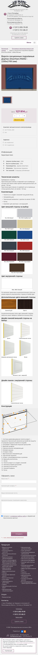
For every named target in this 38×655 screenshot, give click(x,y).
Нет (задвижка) (9, 145)
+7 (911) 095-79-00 (20, 27)
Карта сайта (19, 617)
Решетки (23, 572)
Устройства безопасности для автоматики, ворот (28, 556)
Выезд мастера (6, 597)
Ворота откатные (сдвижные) (7, 548)
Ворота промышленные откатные (9, 554)
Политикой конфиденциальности (25, 643)
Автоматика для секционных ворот (7, 590)
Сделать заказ (19, 38)
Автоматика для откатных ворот (9, 586)
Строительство (25, 574)
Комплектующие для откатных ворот (27, 566)
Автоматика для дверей (28, 560)
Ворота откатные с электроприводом (7, 557)
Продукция (5, 545)
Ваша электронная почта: (9, 493)
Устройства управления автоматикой (28, 553)
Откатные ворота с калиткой (7, 551)
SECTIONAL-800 (9, 130)
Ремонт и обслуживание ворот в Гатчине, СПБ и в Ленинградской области (9, 561)
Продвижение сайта (15, 636)
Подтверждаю (8, 650)
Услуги (3, 594)
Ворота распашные (7, 578)
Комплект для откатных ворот (28, 562)
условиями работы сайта (18, 516)
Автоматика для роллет (28, 558)
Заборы (4, 573)
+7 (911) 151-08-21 (20, 30)
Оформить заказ (19, 120)
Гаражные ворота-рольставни (7, 582)
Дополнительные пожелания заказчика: (14, 500)
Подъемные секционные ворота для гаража (9, 565)
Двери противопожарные (28, 568)
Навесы (4, 584)
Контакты (4, 600)
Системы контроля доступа (26, 579)
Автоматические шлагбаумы (26, 576)
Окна (22, 570)
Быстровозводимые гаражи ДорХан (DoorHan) (28, 582)
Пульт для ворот (25, 550)
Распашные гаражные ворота (8, 575)
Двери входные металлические (6, 568)
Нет (6, 132)
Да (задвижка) (9, 142)
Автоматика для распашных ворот (26, 548)
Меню (29, 42)
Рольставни (5, 579)
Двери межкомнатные (8, 571)
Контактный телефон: (8, 486)
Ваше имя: (5, 478)
